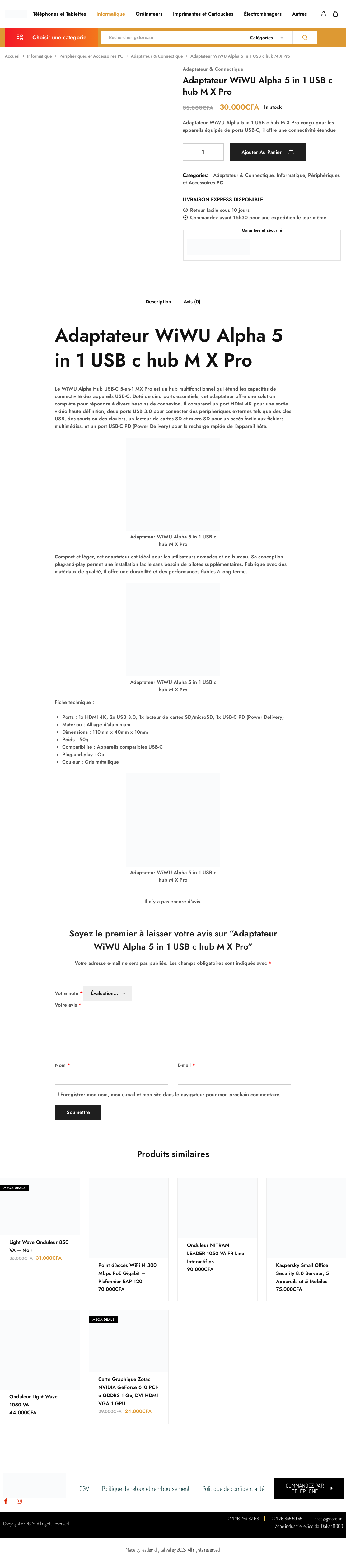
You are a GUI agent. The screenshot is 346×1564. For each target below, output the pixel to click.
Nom (62, 1065)
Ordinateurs (149, 14)
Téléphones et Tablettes (59, 14)
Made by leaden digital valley (151, 1550)
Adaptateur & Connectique (157, 56)
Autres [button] (299, 14)
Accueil (12, 56)
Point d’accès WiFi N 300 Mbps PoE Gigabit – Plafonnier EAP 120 (127, 1273)
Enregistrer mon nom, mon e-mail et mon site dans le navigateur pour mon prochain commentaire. (170, 1094)
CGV (84, 1488)
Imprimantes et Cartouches (203, 14)
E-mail (186, 1065)
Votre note (69, 993)
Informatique (110, 14)
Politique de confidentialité (233, 1488)
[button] (309, 1488)
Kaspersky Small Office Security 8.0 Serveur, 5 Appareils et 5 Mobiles (302, 1273)
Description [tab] (158, 301)
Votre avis (68, 1004)
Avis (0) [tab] (192, 301)
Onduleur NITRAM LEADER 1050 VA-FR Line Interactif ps (215, 1253)
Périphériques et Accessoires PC (91, 56)
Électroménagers (263, 14)
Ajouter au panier (267, 152)
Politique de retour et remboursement (146, 1488)
